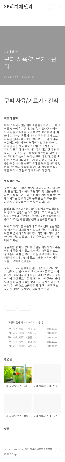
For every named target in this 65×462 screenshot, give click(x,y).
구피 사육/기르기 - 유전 (20, 346)
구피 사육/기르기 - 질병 (20, 341)
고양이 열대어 (15, 322)
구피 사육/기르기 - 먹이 (20, 328)
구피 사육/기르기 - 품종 (20, 337)
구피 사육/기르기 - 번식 (20, 333)
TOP (58, 450)
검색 (50, 7)
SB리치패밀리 (18, 7)
